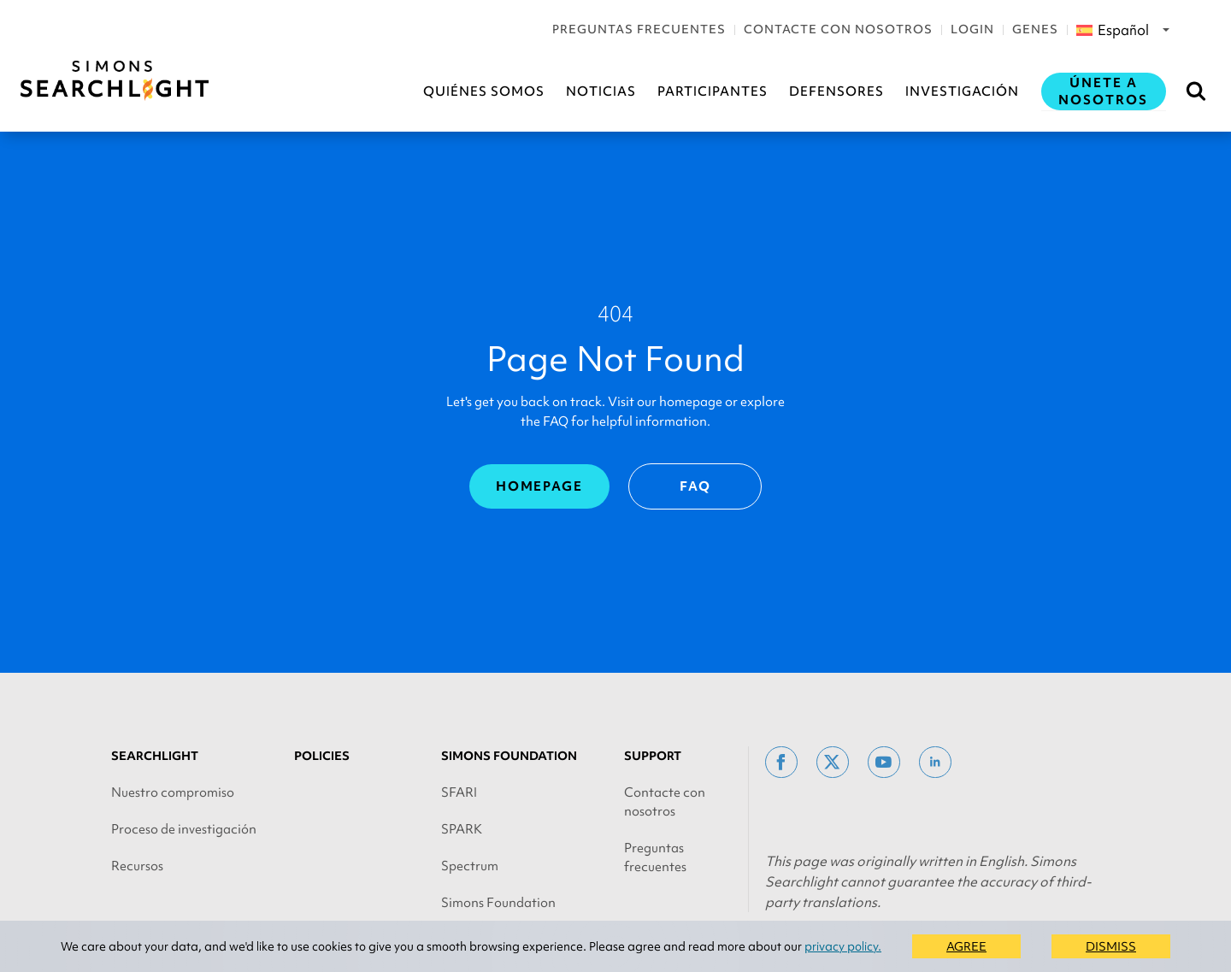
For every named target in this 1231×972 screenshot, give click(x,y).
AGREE (966, 946)
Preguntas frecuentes (639, 29)
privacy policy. (842, 946)
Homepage (539, 486)
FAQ (695, 486)
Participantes (712, 91)
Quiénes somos (484, 91)
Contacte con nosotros (838, 29)
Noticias (601, 91)
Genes (1035, 29)
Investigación (962, 91)
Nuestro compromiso (172, 792)
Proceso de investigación (183, 829)
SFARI (459, 792)
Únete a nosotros (1103, 91)
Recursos (137, 866)
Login (972, 29)
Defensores (836, 91)
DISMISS (1111, 946)
